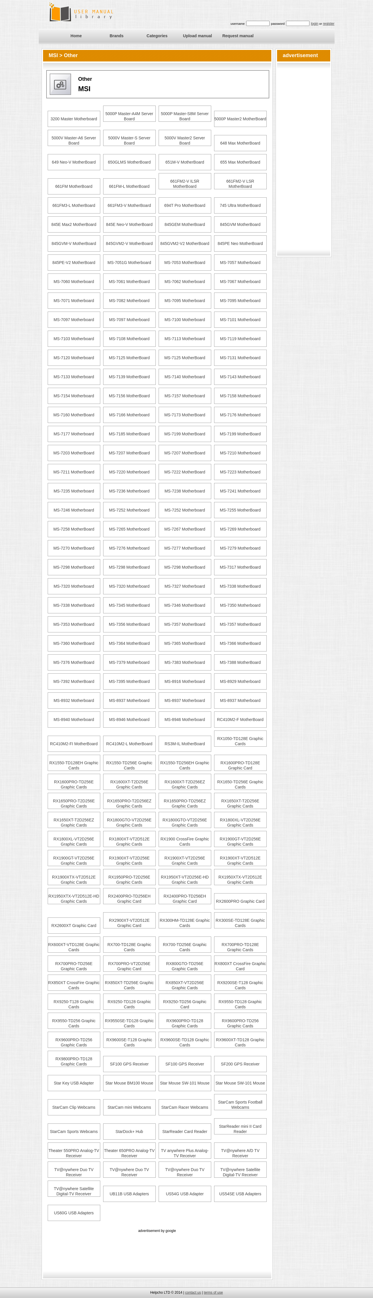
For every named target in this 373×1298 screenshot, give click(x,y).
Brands (116, 35)
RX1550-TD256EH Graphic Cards (184, 765)
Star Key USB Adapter (74, 1083)
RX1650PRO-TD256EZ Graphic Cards (185, 803)
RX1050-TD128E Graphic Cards (240, 741)
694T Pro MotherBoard (184, 205)
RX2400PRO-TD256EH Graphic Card (129, 899)
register (328, 24)
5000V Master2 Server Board (184, 140)
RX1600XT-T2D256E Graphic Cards (129, 784)
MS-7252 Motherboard (129, 510)
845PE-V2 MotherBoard (73, 262)
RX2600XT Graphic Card (73, 925)
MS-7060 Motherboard (73, 281)
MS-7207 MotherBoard (129, 453)
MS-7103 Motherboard (73, 338)
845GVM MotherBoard (240, 224)
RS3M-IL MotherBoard (185, 743)
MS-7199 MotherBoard (184, 434)
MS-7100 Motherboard (184, 319)
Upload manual (197, 35)
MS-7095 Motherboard (184, 300)
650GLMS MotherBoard (129, 162)
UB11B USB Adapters (129, 1194)
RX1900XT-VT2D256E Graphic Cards (129, 861)
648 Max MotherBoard (240, 143)
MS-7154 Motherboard (73, 396)
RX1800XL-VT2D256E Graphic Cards (240, 822)
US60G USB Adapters (74, 1213)
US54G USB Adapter (185, 1194)
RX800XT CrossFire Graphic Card (240, 966)
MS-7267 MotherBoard (184, 529)
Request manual (237, 35)
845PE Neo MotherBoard (240, 243)
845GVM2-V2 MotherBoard (184, 243)
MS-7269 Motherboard (240, 529)
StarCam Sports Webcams (74, 1131)
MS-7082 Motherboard (129, 300)
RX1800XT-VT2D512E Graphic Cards (129, 841)
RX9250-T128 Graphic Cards (73, 1004)
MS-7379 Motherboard (129, 662)
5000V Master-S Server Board (129, 140)
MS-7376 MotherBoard (73, 662)
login (314, 24)
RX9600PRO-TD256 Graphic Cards (240, 1023)
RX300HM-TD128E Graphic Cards (185, 923)
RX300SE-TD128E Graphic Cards (240, 923)
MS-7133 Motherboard (73, 376)
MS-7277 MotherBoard (184, 548)
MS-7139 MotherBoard (129, 376)
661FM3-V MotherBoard (129, 205)
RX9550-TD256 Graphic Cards (73, 1023)
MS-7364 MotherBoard (129, 643)
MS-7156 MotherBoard (129, 396)
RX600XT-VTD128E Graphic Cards (73, 947)
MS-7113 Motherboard (184, 338)
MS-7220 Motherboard (129, 472)
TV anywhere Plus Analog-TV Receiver (185, 1153)
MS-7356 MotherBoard (129, 624)
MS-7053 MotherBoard (184, 262)
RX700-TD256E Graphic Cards (185, 947)
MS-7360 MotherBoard (73, 643)
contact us (193, 1292)
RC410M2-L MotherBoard (129, 743)
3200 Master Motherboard (74, 119)
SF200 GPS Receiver (240, 1064)
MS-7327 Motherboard (184, 586)
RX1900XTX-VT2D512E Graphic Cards (74, 880)
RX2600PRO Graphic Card (240, 901)
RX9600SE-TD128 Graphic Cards (184, 1042)
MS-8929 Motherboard (240, 681)
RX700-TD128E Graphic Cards (129, 947)
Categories (156, 35)
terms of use (213, 1292)
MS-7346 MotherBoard (184, 605)
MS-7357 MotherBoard (184, 624)
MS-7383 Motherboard (184, 662)
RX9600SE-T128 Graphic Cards (129, 1042)
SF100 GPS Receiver (129, 1064)
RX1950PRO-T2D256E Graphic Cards (129, 880)
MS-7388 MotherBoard (240, 662)
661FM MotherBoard (73, 186)
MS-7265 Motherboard (129, 529)
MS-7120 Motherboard (73, 357)
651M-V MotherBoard (185, 162)
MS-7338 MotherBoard (240, 586)
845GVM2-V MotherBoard (129, 243)
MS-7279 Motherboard (240, 548)
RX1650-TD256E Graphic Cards (240, 784)
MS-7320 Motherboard (73, 586)
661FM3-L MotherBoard (73, 205)
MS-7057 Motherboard (240, 262)
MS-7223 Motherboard (240, 472)
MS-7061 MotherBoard (129, 281)
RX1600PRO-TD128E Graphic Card (240, 765)
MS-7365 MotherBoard (184, 643)
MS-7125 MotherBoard (129, 357)
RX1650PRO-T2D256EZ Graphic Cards (129, 803)
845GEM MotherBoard (184, 224)
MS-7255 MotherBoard (240, 510)
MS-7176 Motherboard (240, 415)
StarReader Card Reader (184, 1131)
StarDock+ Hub (129, 1131)
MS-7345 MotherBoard (129, 605)
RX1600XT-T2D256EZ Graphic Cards (184, 784)
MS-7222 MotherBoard (184, 472)
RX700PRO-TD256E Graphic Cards (73, 966)
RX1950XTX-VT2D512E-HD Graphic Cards (74, 899)
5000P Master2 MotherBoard (240, 119)
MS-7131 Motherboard (240, 357)
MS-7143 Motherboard (240, 376)
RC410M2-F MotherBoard (240, 719)
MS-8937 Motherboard (129, 700)
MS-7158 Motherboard (240, 396)
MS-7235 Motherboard (73, 491)
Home (76, 35)
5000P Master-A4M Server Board (129, 116)
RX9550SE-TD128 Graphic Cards (129, 1023)
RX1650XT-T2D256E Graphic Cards (240, 803)
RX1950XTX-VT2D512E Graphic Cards (240, 880)
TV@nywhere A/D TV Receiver (240, 1153)
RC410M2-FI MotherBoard (74, 743)
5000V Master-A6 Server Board (73, 140)
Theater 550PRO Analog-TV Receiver (74, 1153)
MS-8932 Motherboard (73, 700)
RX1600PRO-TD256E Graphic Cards (74, 784)
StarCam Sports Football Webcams (240, 1105)
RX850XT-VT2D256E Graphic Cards (185, 985)
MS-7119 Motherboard (240, 338)
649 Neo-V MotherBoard (74, 162)
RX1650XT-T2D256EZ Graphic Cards (73, 822)
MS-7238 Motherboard (184, 491)
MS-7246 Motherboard (73, 510)
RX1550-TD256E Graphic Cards (129, 765)
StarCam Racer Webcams (184, 1107)
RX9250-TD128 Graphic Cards (129, 1004)
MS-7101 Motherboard (240, 319)
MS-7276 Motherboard (129, 548)
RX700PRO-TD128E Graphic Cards (240, 947)
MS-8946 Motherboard (129, 719)
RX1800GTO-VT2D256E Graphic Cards (129, 822)
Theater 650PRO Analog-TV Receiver (129, 1153)
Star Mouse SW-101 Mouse (185, 1083)
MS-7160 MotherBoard (73, 415)
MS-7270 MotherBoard (73, 548)
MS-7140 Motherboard (184, 376)
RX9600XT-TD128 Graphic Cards (240, 1042)
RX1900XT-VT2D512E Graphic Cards (240, 861)
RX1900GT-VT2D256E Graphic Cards (240, 841)
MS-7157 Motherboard (184, 396)
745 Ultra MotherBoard (240, 205)
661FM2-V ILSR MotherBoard (184, 184)
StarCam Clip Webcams (73, 1107)
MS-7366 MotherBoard (240, 643)
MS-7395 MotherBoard (129, 681)
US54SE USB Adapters (240, 1194)
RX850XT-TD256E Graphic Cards (129, 985)
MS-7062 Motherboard (184, 281)
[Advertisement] (157, 1247)
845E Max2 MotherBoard (74, 224)
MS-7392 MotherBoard (73, 681)
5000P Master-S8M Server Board (185, 116)
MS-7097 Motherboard (73, 319)
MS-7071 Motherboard (73, 300)
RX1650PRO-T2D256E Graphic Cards (74, 803)
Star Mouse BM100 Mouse (129, 1083)
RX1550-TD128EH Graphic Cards (74, 765)
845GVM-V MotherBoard (73, 243)
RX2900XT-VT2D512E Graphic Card (129, 923)
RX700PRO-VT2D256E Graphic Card (129, 966)
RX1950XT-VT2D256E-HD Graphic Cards (185, 880)
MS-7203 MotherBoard (73, 453)
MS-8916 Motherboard (184, 681)
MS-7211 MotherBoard (73, 472)
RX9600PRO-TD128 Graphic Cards (184, 1023)
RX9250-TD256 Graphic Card (184, 1004)
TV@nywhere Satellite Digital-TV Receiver (240, 1172)
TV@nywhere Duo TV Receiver (73, 1172)
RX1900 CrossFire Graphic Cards (184, 841)
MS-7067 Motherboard (240, 281)
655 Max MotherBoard (240, 162)
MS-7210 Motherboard (240, 453)
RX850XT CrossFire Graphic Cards (74, 985)
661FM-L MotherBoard (129, 186)
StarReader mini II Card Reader (240, 1129)
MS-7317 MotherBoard (240, 567)
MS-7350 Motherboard (240, 605)
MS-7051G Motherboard (129, 262)
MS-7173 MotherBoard (184, 415)
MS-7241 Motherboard (240, 491)
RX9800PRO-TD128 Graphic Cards (73, 1061)
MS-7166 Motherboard (129, 415)
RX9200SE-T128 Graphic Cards (240, 985)
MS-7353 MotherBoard (73, 624)
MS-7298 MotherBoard (73, 567)
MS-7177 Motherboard (73, 434)
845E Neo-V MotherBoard (129, 224)
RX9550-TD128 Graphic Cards (240, 1004)
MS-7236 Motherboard (129, 491)
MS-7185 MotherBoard (129, 434)
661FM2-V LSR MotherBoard (240, 184)
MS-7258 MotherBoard (73, 529)
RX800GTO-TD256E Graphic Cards (184, 966)
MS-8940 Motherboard (73, 719)
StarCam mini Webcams (129, 1107)
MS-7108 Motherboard (129, 338)
